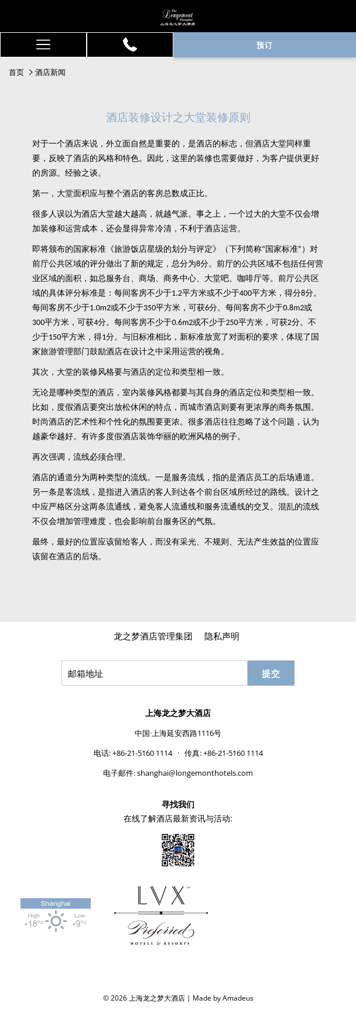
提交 (271, 673)
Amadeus (238, 998)
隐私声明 (221, 636)
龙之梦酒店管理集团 (153, 636)
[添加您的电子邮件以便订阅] (154, 673)
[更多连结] (43, 45)
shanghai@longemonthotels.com (195, 773)
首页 (16, 72)
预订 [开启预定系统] (264, 45)
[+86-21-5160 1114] (130, 44)
